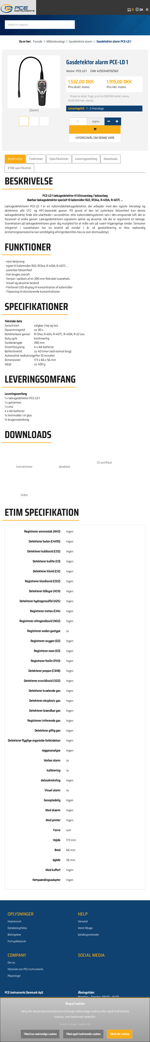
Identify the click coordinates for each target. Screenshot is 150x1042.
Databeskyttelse (17, 928)
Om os (11, 962)
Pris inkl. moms (116, 87)
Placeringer (14, 975)
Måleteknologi (55, 41)
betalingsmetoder (88, 934)
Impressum (14, 921)
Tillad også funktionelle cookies (83, 1034)
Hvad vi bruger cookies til (75, 1024)
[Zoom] (34, 84)
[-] (108, 121)
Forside (37, 41)
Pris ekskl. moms (79, 87)
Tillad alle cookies (119, 1034)
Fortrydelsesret (17, 941)
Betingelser (14, 934)
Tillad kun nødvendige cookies (40, 1034)
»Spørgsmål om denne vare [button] (94, 137)
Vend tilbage (85, 928)
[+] (117, 121)
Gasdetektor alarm (80, 41)
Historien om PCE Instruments (25, 969)
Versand (83, 921)
